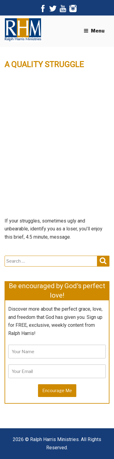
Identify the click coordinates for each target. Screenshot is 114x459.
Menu (94, 31)
